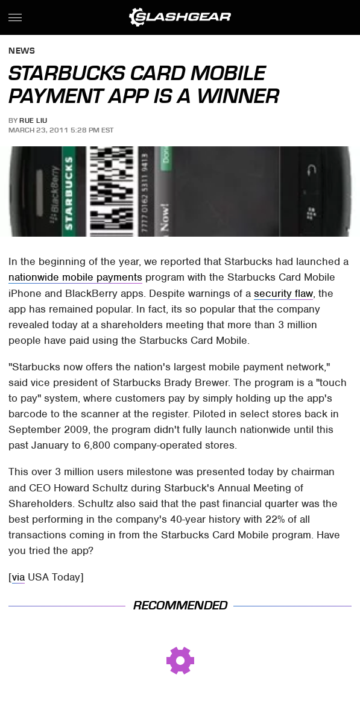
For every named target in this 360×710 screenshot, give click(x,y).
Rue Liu (33, 120)
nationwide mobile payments (75, 277)
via (18, 577)
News (21, 51)
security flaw (283, 293)
